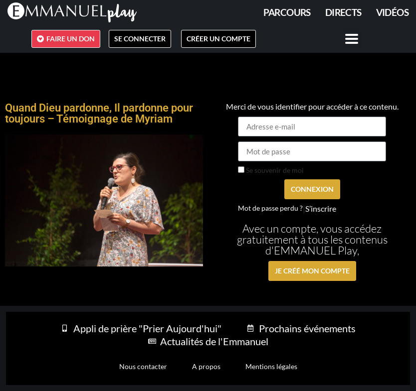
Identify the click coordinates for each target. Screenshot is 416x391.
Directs (343, 12)
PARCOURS (287, 12)
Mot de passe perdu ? (270, 208)
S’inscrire (320, 208)
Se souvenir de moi (271, 170)
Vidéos (392, 12)
